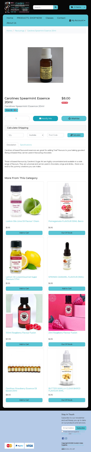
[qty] (15, 135)
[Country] (35, 135)
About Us (11, 23)
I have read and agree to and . (73, 433)
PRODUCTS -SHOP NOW (29, 18)
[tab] (11, 145)
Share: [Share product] (11, 110)
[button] (77, 20)
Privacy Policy (76, 434)
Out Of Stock (66, 233)
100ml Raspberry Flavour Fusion (21, 333)
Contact (61, 18)
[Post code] (55, 135)
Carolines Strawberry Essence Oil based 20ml (21, 389)
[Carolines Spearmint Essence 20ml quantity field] (17, 118)
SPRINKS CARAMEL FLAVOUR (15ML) (66, 277)
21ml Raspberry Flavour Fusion (62, 333)
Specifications (26, 145)
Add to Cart (24, 233)
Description (11, 145)
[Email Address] (68, 428)
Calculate (75, 135)
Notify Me (45, 118)
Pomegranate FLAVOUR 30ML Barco (65, 221)
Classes (49, 18)
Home (10, 18)
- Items (76, 7)
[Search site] (55, 7)
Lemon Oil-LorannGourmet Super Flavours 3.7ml (21, 278)
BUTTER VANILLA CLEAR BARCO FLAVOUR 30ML (64, 389)
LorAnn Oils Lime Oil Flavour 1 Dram (22, 221)
